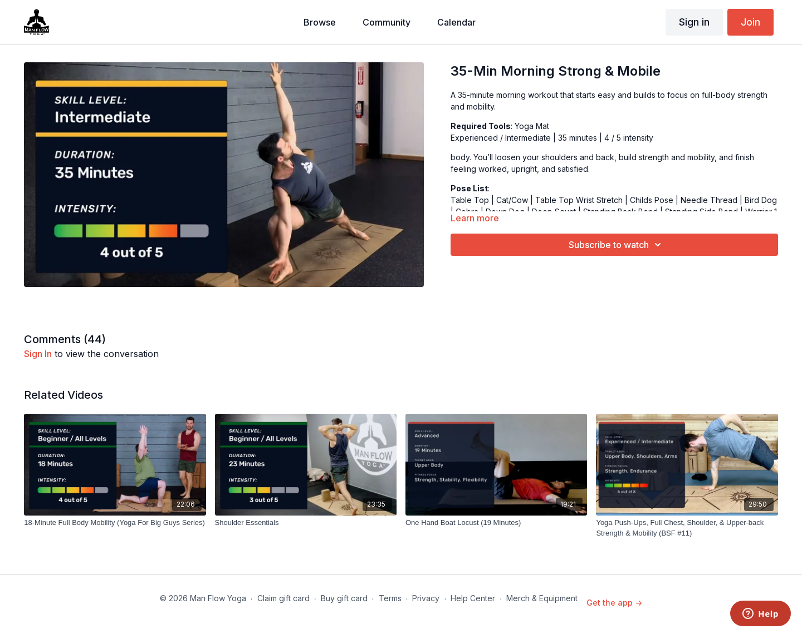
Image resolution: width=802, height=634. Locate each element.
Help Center (473, 598)
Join (750, 22)
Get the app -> (614, 602)
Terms (390, 598)
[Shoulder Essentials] (306, 522)
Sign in (694, 22)
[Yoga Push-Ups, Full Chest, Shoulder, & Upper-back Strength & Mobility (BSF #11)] (686, 528)
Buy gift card (344, 598)
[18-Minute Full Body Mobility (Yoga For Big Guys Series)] (115, 522)
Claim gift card (283, 598)
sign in (38, 353)
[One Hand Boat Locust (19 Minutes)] (496, 522)
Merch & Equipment (542, 598)
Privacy (425, 598)
